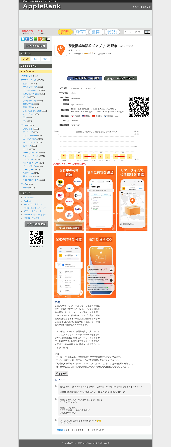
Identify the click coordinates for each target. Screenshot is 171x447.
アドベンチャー (30, 135)
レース (26, 149)
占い (25, 121)
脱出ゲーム (28, 176)
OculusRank (29, 197)
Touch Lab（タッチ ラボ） (35, 214)
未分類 (26, 187)
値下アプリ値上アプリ (97, 32)
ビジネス (27, 83)
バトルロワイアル (31, 163)
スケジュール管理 (31, 94)
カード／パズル (30, 139)
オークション (29, 114)
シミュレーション (31, 156)
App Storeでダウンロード (120, 78)
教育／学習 (28, 104)
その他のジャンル (31, 180)
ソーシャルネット (31, 90)
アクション (28, 129)
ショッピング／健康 (32, 111)
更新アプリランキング (81, 32)
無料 (36, 59)
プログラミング (30, 100)
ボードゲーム (29, 169)
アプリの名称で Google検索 (84, 78)
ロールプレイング (31, 152)
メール (26, 97)
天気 (25, 117)
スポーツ (27, 146)
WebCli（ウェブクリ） (34, 218)
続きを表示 (61, 373)
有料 (45, 59)
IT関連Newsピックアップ (35, 208)
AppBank (27, 201)
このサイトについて (142, 7)
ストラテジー (29, 159)
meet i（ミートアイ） (33, 204)
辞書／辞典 (28, 107)
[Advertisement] (85, 19)
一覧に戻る (60, 430)
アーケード (28, 132)
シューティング (30, 142)
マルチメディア (30, 87)
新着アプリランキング (112, 32)
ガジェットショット (33, 211)
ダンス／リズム (30, 166)
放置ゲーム (28, 173)
